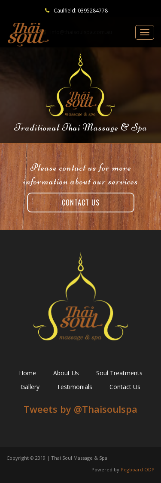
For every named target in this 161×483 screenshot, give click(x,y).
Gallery (30, 387)
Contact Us (81, 202)
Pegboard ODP (138, 469)
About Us (66, 373)
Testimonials (74, 387)
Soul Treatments (119, 373)
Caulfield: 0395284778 (81, 10)
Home (27, 373)
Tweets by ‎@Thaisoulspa (80, 408)
